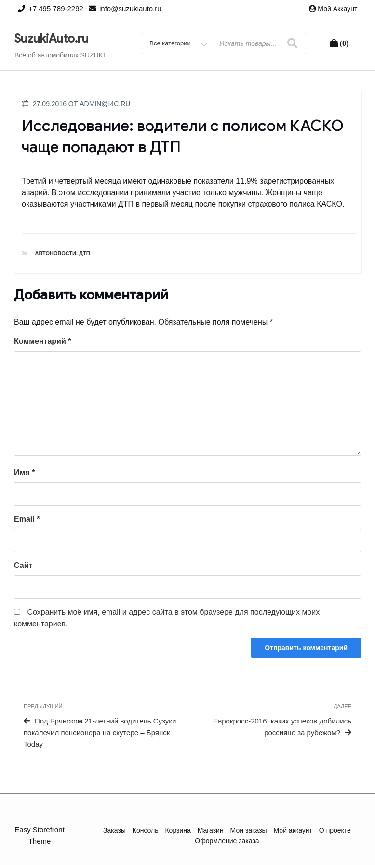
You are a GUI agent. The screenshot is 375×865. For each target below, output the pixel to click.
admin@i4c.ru (105, 104)
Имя (24, 472)
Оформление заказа (227, 841)
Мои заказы (248, 830)
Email (27, 519)
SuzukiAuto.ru (51, 38)
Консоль (146, 830)
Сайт (23, 565)
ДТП (84, 253)
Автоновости (56, 253)
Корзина (177, 830)
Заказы (114, 830)
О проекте (335, 830)
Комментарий (42, 341)
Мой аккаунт (337, 9)
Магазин (211, 830)
